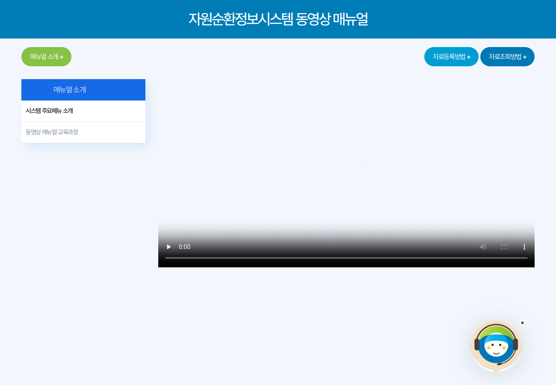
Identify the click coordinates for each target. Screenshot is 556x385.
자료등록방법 (449, 57)
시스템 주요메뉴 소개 (49, 111)
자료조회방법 (505, 57)
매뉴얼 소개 (44, 57)
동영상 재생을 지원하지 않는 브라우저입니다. (346, 173)
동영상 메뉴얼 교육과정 (52, 132)
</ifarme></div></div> (496, 346)
